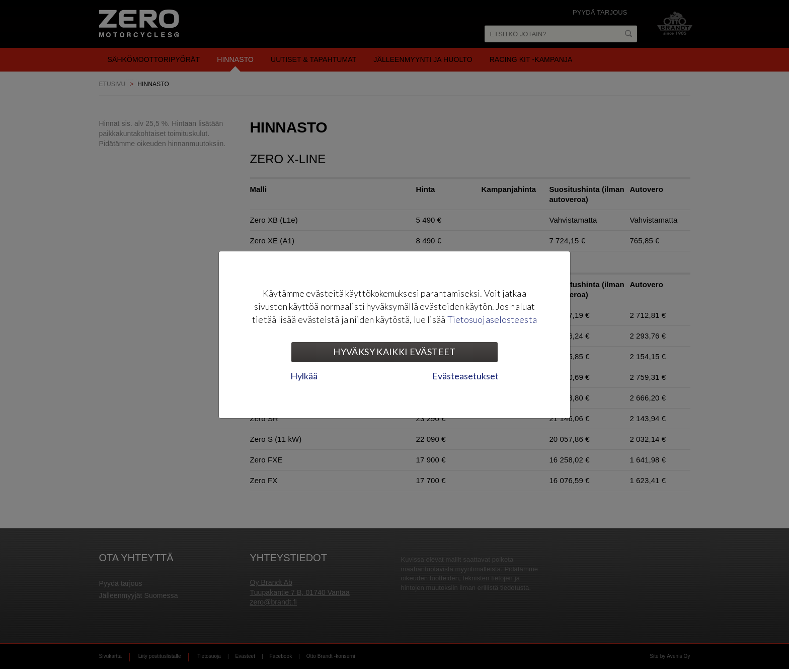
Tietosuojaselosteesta (492, 319)
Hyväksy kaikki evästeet (394, 351)
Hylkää (304, 375)
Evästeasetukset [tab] (465, 375)
